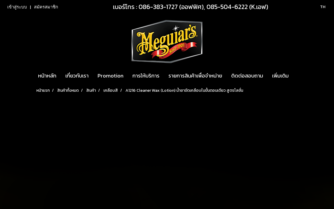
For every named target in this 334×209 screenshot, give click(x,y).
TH (319, 7)
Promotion (110, 76)
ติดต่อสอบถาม (247, 76)
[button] (298, 75)
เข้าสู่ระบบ (17, 7)
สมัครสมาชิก (46, 7)
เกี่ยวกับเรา (77, 76)
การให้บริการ (145, 76)
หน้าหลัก (47, 76)
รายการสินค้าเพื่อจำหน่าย (195, 76)
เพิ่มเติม (280, 76)
